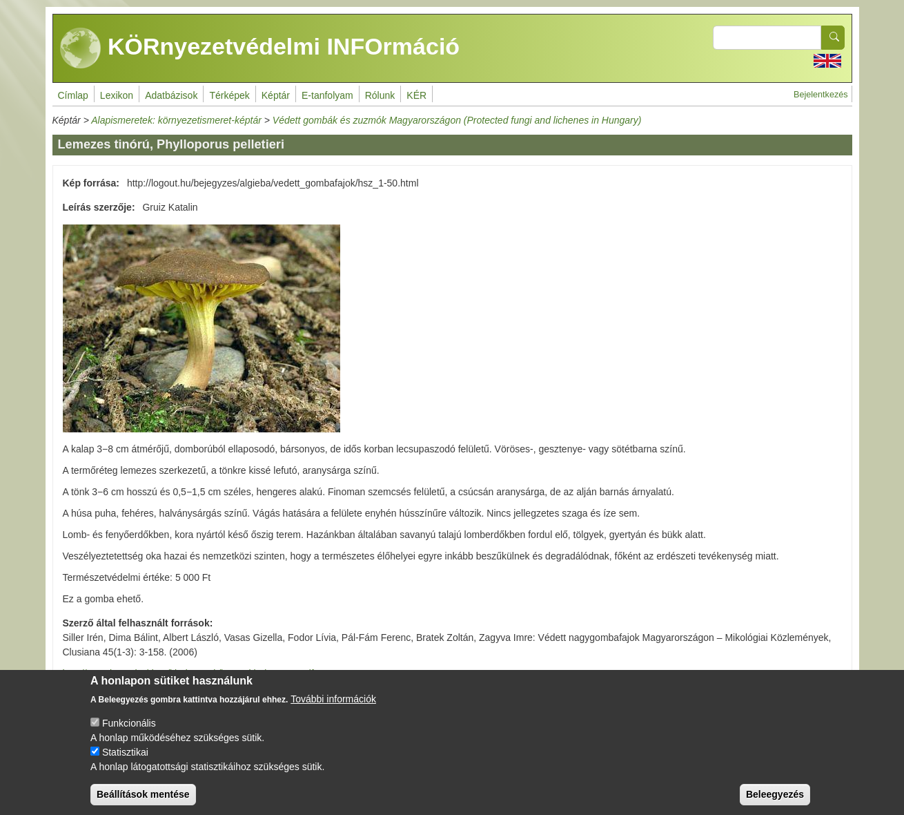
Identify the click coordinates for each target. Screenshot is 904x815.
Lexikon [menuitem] (116, 95)
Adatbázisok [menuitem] (171, 95)
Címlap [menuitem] (73, 95)
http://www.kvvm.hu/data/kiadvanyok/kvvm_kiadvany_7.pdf (188, 673)
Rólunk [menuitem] (380, 95)
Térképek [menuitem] (229, 95)
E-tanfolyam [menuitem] (327, 95)
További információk (333, 708)
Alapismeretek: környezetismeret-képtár (176, 120)
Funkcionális (129, 732)
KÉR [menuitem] (416, 95)
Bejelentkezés (820, 94)
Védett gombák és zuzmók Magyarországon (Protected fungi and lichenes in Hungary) (457, 120)
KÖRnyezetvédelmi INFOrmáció (260, 48)
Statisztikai (125, 761)
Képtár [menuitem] (276, 95)
